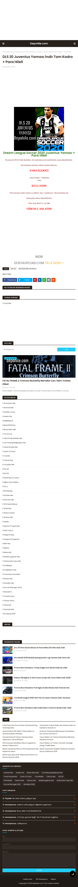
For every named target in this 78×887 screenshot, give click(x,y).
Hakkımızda (27, 879)
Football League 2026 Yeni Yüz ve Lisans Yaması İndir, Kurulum (42, 698)
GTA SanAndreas (10, 504)
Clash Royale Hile (11, 447)
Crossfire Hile (9, 464)
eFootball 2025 (9, 614)
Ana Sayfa (6, 52)
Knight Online (9, 535)
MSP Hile (7, 543)
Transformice (9, 596)
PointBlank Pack (10, 570)
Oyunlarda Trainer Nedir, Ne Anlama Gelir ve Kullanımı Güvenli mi (57, 726)
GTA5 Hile (7, 508)
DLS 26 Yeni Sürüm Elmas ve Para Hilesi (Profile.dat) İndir (39, 647)
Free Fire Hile (9, 500)
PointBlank (8, 565)
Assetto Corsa (9, 412)
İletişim (53, 879)
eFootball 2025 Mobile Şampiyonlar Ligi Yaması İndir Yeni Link (42, 657)
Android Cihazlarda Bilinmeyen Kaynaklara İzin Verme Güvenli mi (57, 732)
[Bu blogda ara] (29, 349)
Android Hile (9, 407)
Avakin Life (8, 416)
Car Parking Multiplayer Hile (15, 442)
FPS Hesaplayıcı (42, 879)
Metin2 (6, 548)
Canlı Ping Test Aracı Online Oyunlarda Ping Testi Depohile (19, 726)
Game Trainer (9, 513)
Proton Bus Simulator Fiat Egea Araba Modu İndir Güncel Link (41, 687)
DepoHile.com (39, 43)
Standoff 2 (8, 592)
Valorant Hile (9, 609)
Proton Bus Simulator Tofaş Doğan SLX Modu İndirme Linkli (40, 667)
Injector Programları (12, 526)
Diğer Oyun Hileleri (11, 482)
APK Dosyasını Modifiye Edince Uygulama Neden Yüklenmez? (19, 744)
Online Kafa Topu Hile (12, 561)
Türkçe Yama (9, 600)
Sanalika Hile (9, 583)
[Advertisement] (39, 20)
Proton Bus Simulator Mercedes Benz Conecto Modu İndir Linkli (42, 708)
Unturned (7, 605)
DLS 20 (13, 269)
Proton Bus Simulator (12, 574)
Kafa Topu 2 (8, 530)
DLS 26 (6, 473)
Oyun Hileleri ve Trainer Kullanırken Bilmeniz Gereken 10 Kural (57, 738)
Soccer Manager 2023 (12, 784)
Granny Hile (8, 517)
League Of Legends (11, 539)
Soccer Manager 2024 (13, 587)
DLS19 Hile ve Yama (11, 478)
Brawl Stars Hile (10, 429)
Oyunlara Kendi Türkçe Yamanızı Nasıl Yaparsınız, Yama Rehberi (17, 738)
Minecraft (7, 552)
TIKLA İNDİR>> (54, 263)
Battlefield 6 (8, 421)
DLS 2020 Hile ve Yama (20, 52)
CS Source (8, 434)
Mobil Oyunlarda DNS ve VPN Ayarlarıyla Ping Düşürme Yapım (20, 750)
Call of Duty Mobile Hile (13, 438)
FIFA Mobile (8, 491)
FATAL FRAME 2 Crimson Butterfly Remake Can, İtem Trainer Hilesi (36, 382)
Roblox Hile (8, 578)
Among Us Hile (9, 403)
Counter (7, 456)
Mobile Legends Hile (12, 557)
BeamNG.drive (9, 425)
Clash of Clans (10, 451)
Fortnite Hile (8, 495)
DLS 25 (6, 469)
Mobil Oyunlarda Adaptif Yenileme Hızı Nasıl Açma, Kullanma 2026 (57, 750)
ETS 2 (6, 486)
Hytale (6, 521)
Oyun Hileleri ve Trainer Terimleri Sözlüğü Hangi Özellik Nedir (56, 744)
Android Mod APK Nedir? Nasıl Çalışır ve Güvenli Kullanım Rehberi (18, 732)
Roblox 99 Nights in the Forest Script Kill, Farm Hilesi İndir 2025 (42, 677)
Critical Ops (8, 460)
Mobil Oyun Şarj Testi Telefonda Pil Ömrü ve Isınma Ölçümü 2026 (19, 756)
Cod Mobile (39, 776)
